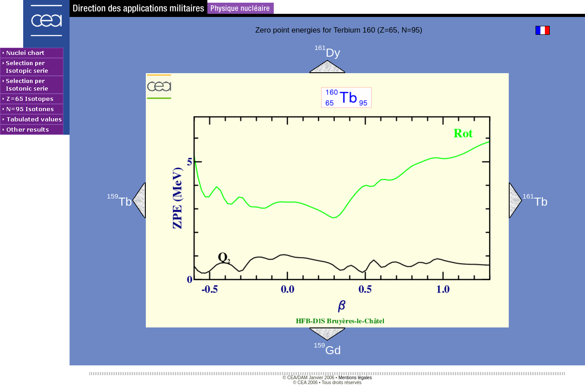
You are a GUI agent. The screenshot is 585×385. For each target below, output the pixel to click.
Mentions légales (355, 377)
